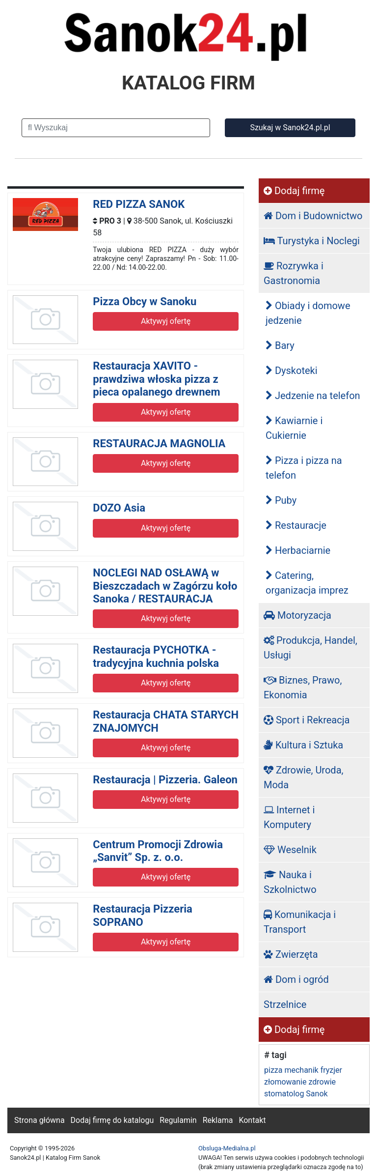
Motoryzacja (297, 615)
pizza (273, 1070)
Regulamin (178, 1120)
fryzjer (331, 1070)
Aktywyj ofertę (165, 321)
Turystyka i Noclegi (312, 241)
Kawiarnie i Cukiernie (294, 428)
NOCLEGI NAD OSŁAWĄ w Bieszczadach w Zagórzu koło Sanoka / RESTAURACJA (165, 586)
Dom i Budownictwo (313, 216)
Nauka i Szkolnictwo (290, 882)
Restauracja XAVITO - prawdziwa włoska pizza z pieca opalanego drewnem (156, 379)
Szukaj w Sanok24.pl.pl (290, 127)
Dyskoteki (292, 370)
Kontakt (252, 1120)
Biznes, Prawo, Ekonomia (303, 687)
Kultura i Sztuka (303, 745)
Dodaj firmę (294, 191)
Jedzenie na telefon (313, 395)
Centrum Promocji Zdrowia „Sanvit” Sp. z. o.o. (158, 850)
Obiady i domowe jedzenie (308, 313)
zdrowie (322, 1082)
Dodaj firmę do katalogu (112, 1120)
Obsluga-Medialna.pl (227, 1148)
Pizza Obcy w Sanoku (144, 301)
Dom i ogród (296, 979)
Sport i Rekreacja (307, 720)
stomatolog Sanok (296, 1093)
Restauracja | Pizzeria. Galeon (165, 779)
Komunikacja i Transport (300, 922)
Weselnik (290, 850)
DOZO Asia (119, 508)
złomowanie (285, 1082)
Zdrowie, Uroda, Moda (303, 777)
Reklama (218, 1120)
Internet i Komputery (289, 817)
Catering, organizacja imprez (307, 583)
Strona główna (39, 1120)
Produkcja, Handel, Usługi (310, 647)
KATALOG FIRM (188, 83)
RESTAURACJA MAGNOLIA (159, 443)
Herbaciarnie (298, 550)
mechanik (301, 1070)
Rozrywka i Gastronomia (293, 273)
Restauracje (296, 525)
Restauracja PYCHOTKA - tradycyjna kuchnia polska (156, 656)
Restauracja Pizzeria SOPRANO (142, 915)
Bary (280, 345)
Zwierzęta (291, 954)
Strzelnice (285, 1004)
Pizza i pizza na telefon (304, 468)
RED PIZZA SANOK (139, 204)
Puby (281, 500)
